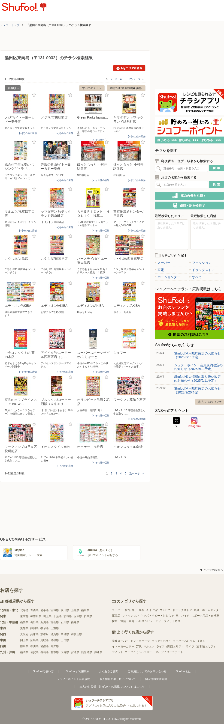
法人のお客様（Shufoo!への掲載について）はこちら (111, 686)
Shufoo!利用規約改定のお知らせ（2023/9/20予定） (197, 390)
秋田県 (65, 610)
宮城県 (55, 610)
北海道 (24, 610)
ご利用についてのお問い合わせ (147, 671)
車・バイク (183, 615)
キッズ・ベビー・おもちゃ (157, 615)
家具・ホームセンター (207, 610)
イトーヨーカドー (123, 646)
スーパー (162, 263)
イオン (201, 641)
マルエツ (148, 646)
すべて (195, 277)
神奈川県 (35, 616)
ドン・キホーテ (140, 641)
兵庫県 (34, 634)
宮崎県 (75, 652)
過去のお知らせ (209, 402)
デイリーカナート (172, 652)
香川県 (34, 646)
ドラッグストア (202, 270)
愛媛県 (44, 646)
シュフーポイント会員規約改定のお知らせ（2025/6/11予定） (198, 367)
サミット (117, 652)
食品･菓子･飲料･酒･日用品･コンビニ (148, 610)
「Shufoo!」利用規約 (76, 671)
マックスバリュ (161, 641)
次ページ (136, 79)
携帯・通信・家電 (123, 621)
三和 (156, 652)
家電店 (116, 615)
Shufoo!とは (183, 671)
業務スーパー (120, 641)
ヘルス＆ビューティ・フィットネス (158, 621)
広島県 (34, 640)
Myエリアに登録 (129, 68)
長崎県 (44, 652)
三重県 (55, 628)
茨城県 (68, 616)
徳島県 (24, 646)
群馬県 (88, 616)
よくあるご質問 (108, 671)
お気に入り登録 (34, 95)
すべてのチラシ (92, 88)
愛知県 (24, 628)
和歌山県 (76, 634)
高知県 (55, 646)
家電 (159, 270)
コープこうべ (133, 652)
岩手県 (44, 610)
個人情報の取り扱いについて (118, 679)
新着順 (12, 88)
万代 (139, 646)
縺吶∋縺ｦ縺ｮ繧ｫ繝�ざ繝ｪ (126, 88)
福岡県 (24, 652)
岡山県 (24, 640)
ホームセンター (167, 277)
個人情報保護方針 (156, 679)
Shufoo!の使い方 (43, 671)
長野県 (34, 622)
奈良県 (65, 634)
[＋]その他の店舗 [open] (28, 133)
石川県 (65, 622)
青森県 (34, 610)
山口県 (65, 640)
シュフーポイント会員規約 (73, 679)
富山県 (55, 622)
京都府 (44, 634)
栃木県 (78, 616)
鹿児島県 (86, 652)
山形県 (75, 610)
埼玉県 (47, 616)
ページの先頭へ (211, 570)
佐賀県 (34, 652)
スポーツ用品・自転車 (205, 615)
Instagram (194, 422)
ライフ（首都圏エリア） (201, 646)
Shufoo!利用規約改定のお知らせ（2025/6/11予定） (197, 355)
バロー (147, 652)
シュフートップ (9, 25)
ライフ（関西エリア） (170, 646)
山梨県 (24, 622)
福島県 (85, 610)
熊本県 (55, 652)
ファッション (200, 263)
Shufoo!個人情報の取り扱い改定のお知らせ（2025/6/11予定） (197, 378)
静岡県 (34, 628)
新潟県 (44, 622)
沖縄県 (98, 652)
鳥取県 (44, 640)
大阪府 (24, 634)
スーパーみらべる (184, 641)
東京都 (24, 616)
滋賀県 (55, 634)
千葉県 (57, 616)
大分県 (65, 652)
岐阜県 (44, 628)
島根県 (55, 640)
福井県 (75, 622)
